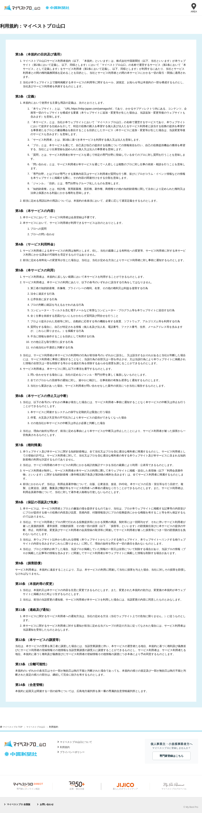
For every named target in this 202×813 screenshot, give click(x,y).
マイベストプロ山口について (76, 742)
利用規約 (65, 747)
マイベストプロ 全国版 (18, 804)
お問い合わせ (47, 804)
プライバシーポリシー (72, 752)
